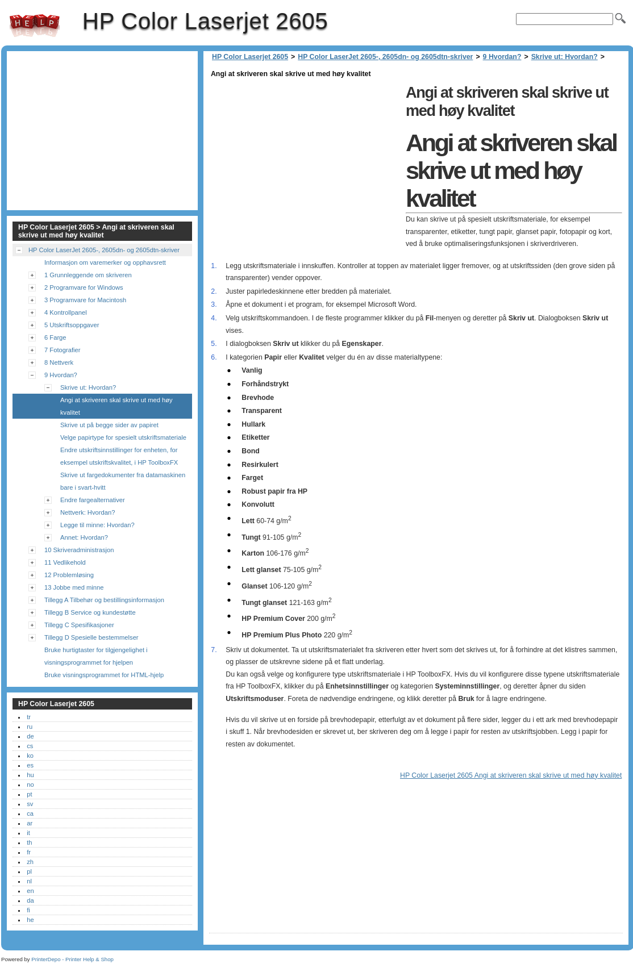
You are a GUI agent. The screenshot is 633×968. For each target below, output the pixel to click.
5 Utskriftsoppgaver (71, 325)
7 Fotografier (62, 350)
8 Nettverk (58, 362)
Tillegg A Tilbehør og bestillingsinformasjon (104, 599)
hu (30, 774)
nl (29, 881)
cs (30, 745)
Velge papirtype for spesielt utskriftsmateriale (123, 437)
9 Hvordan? (502, 57)
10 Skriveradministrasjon (79, 549)
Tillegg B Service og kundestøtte (90, 612)
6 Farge (55, 337)
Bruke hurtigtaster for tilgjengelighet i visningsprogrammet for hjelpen (96, 656)
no (30, 784)
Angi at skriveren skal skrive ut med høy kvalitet (116, 406)
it (28, 832)
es (30, 765)
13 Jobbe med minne (73, 587)
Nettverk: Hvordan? (87, 512)
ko (30, 755)
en (30, 890)
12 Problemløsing (69, 574)
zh (30, 861)
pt (29, 794)
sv (30, 803)
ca (30, 813)
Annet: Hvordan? (84, 537)
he (30, 919)
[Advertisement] (304, 160)
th (29, 842)
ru (29, 726)
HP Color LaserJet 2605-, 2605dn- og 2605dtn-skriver (385, 57)
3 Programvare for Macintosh (85, 300)
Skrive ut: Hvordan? (564, 57)
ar (29, 823)
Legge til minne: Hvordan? (97, 524)
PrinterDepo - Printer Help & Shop (72, 959)
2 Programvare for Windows (83, 287)
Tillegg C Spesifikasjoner (79, 624)
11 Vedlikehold (65, 562)
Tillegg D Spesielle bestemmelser (91, 637)
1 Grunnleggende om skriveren (88, 275)
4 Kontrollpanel (65, 312)
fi (28, 910)
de (30, 736)
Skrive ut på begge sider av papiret (109, 425)
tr (29, 717)
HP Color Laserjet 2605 (35, 25)
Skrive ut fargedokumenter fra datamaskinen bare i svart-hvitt (122, 481)
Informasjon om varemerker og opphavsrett (105, 262)
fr (29, 852)
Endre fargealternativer (92, 499)
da (30, 900)
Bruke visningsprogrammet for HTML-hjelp (104, 674)
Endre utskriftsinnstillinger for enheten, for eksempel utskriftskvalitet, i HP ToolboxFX (119, 456)
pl (29, 871)
